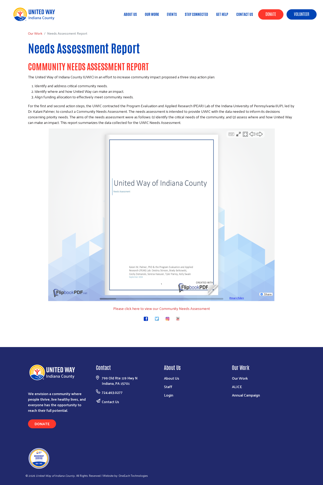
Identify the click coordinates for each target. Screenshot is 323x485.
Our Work (152, 14)
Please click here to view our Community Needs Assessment (161, 308)
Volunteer (301, 13)
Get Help (222, 14)
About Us (130, 14)
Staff (168, 386)
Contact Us (244, 14)
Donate (271, 13)
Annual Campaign (246, 395)
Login (168, 395)
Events (172, 14)
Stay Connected (196, 14)
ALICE (237, 386)
